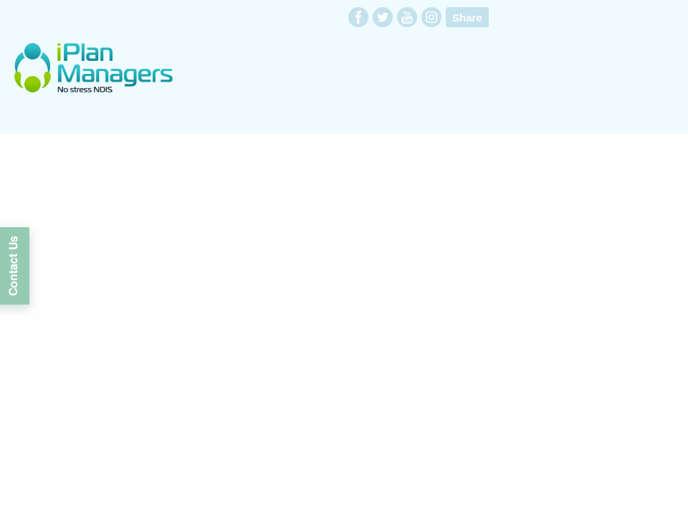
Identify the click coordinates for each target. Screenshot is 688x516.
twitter (383, 17)
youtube (407, 17)
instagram (431, 17)
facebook (358, 17)
